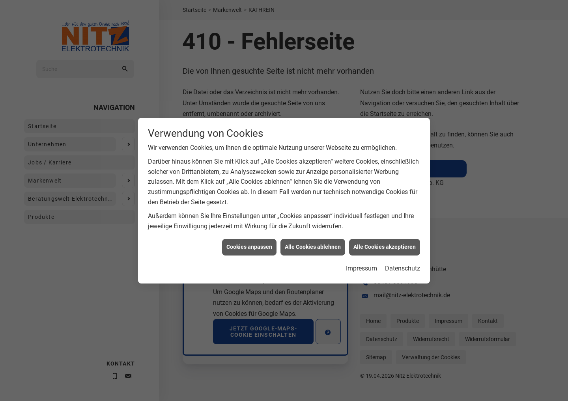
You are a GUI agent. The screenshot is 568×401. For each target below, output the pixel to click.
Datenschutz (402, 270)
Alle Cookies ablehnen (313, 249)
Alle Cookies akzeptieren (384, 249)
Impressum (361, 270)
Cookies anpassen (249, 249)
